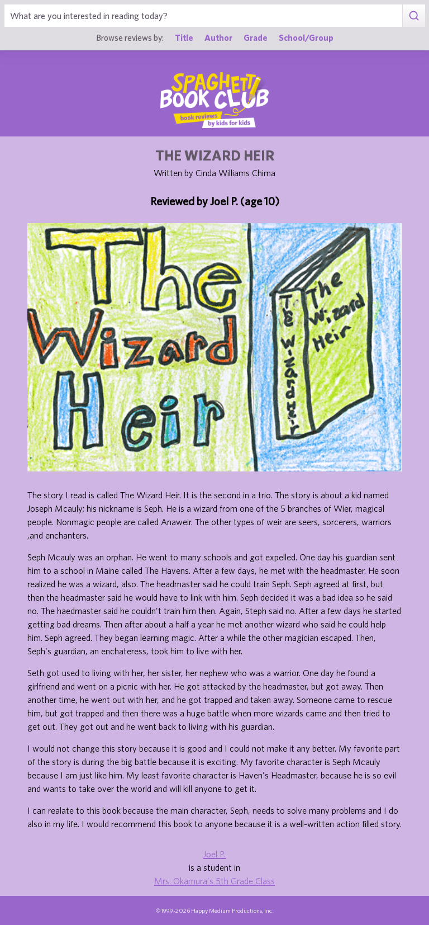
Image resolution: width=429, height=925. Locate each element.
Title (184, 37)
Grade (256, 37)
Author (218, 37)
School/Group (306, 37)
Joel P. (214, 854)
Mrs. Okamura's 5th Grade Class (214, 881)
